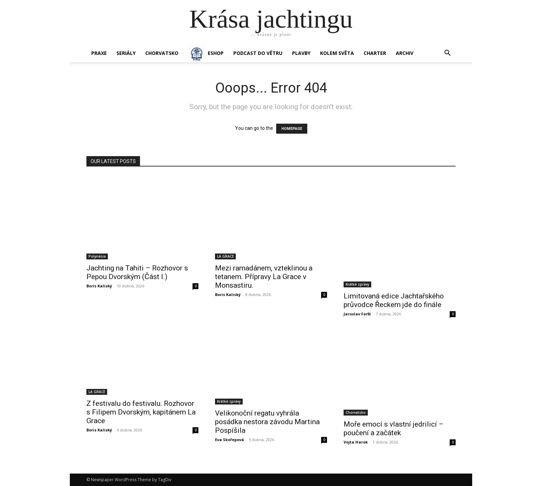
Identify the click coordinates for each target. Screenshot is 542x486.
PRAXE (99, 53)
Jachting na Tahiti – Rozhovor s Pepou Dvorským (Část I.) (137, 272)
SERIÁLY (126, 53)
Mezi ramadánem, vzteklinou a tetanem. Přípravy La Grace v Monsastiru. (263, 276)
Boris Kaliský (99, 285)
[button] (447, 53)
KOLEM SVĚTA (337, 53)
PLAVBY (301, 53)
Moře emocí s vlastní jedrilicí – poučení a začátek (393, 428)
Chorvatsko (161, 53)
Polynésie (97, 256)
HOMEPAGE (291, 128)
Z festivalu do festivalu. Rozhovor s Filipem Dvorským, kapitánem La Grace (141, 412)
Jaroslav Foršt (357, 313)
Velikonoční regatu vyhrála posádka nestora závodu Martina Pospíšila (267, 422)
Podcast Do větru (257, 53)
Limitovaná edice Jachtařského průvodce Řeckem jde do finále (394, 300)
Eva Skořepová (229, 439)
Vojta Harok (356, 442)
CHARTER (375, 53)
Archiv (404, 53)
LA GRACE (225, 256)
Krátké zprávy (357, 284)
